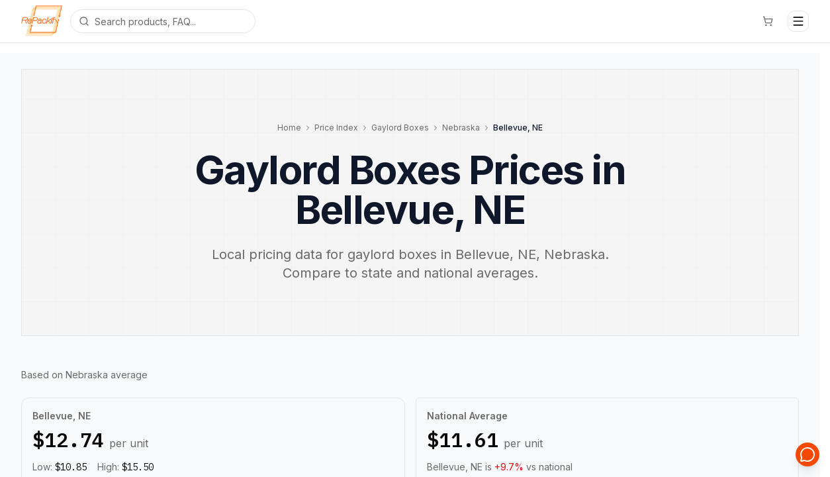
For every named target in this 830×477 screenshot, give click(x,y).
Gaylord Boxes (400, 127)
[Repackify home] (41, 21)
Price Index (336, 127)
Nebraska (461, 127)
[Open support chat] (807, 454)
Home (289, 127)
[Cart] (768, 21)
